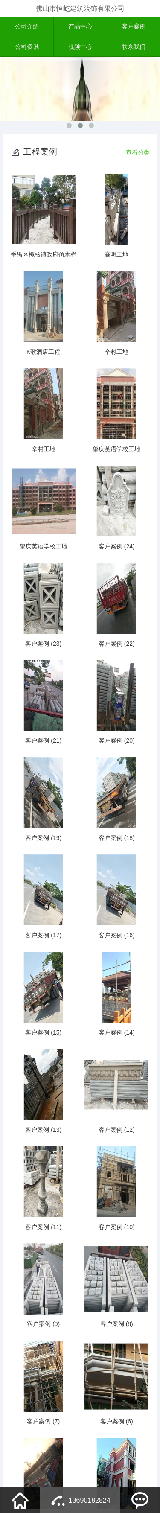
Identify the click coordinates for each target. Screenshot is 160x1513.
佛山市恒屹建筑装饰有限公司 (80, 8)
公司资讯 (27, 48)
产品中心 (80, 27)
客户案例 (133, 27)
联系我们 (133, 48)
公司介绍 (27, 27)
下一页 (108, 1437)
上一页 (52, 1437)
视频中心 (80, 48)
